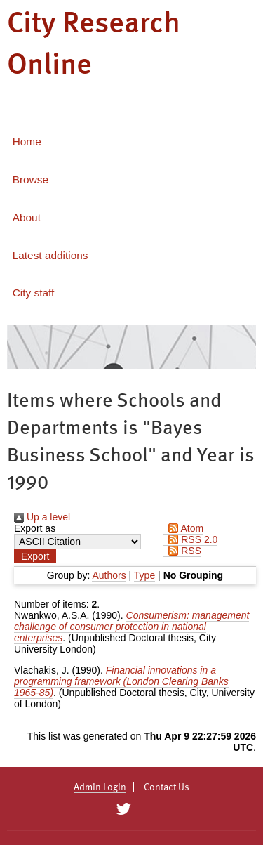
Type (144, 575)
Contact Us (166, 787)
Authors (109, 575)
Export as (34, 528)
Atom (183, 528)
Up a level (42, 517)
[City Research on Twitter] (124, 809)
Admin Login (100, 787)
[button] (35, 556)
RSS (182, 550)
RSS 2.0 (190, 539)
